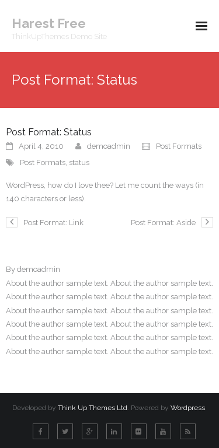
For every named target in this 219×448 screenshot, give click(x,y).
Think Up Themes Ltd (92, 408)
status (79, 162)
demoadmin (108, 146)
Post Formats (178, 146)
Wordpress (188, 408)
